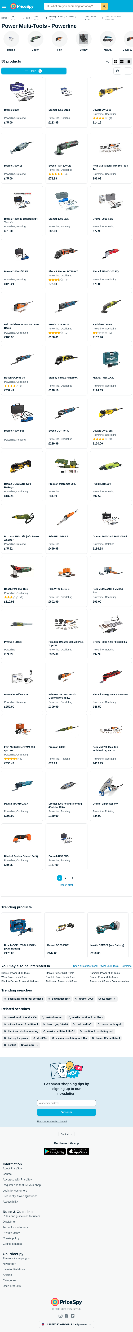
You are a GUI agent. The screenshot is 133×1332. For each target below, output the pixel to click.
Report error (66, 885)
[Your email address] (66, 1103)
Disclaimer (9, 1221)
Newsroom (9, 1263)
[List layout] (122, 61)
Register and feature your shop (22, 1185)
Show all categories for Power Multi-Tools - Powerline (102, 966)
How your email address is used (52, 1121)
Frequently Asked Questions (20, 1196)
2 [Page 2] (65, 877)
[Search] (104, 6)
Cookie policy (11, 1238)
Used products (12, 1285)
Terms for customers (15, 1227)
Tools (27, 18)
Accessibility (10, 1201)
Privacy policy (11, 1232)
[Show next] (72, 878)
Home (4, 18)
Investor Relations (14, 1269)
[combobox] (72, 6)
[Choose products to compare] (117, 71)
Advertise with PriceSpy (17, 1179)
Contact (7, 1174)
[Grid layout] (116, 61)
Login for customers (15, 1190)
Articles (7, 1274)
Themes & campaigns (16, 1258)
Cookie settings (12, 1243)
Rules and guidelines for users (21, 1216)
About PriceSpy (12, 1168)
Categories (9, 1280)
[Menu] (4, 6)
